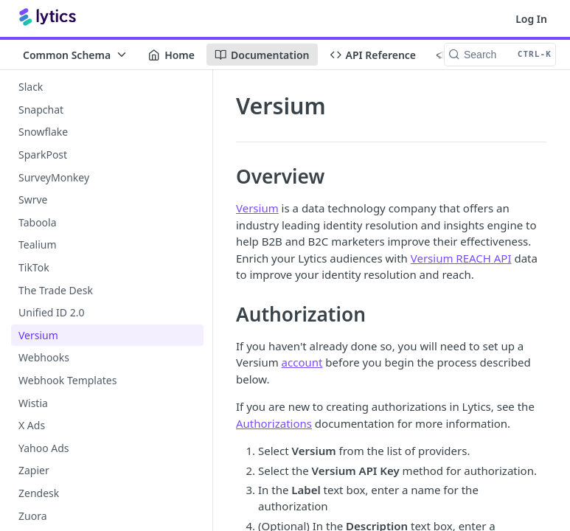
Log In (531, 19)
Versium (257, 208)
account (302, 362)
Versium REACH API (461, 258)
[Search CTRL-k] (500, 55)
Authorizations (274, 423)
